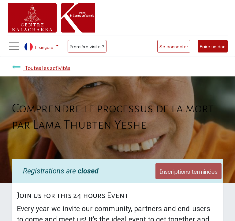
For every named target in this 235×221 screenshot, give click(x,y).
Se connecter (173, 46)
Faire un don (213, 46)
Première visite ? (87, 46)
